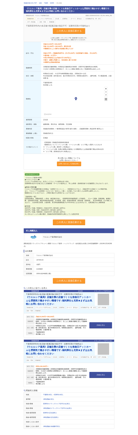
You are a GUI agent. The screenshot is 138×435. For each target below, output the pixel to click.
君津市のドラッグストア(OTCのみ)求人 (56, 404)
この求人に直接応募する (69, 31)
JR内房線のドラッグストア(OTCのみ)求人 (57, 408)
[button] (76, 99)
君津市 (52, 3)
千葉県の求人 (47, 394)
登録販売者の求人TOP (30, 3)
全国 (40, 3)
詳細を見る (101, 325)
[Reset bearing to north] (105, 95)
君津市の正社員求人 (50, 413)
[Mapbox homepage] (48, 114)
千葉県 (46, 3)
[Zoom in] (105, 88)
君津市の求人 (58, 394)
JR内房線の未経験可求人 (51, 426)
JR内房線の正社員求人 (51, 417)
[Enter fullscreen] (105, 99)
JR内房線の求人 (48, 399)
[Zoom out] (105, 91)
